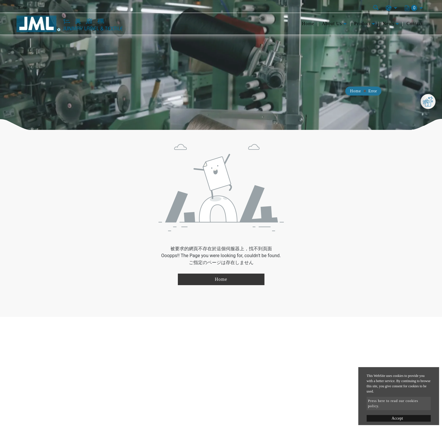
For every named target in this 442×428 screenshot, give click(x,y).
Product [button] (362, 23)
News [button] (388, 23)
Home (308, 23)
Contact (414, 23)
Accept (397, 418)
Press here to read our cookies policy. (393, 403)
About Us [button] (332, 23)
